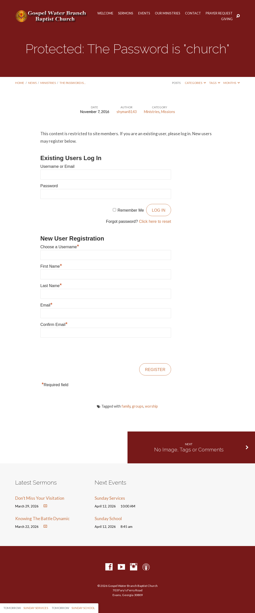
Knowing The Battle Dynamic (42, 518)
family (126, 406)
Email (46, 305)
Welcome (105, 13)
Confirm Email (53, 324)
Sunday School (108, 518)
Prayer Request (219, 13)
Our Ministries (167, 13)
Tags (214, 82)
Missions (168, 112)
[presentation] (78, 351)
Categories (195, 82)
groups (137, 406)
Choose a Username (59, 247)
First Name (51, 266)
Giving (227, 19)
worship (151, 406)
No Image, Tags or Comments (189, 450)
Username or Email (57, 166)
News (32, 82)
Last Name (51, 286)
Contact (193, 13)
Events (144, 13)
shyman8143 (126, 112)
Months (231, 82)
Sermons (125, 13)
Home (19, 82)
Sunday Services (110, 498)
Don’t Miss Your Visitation (39, 498)
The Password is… (73, 82)
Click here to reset (155, 221)
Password (49, 186)
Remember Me (131, 210)
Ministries (48, 82)
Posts (176, 82)
